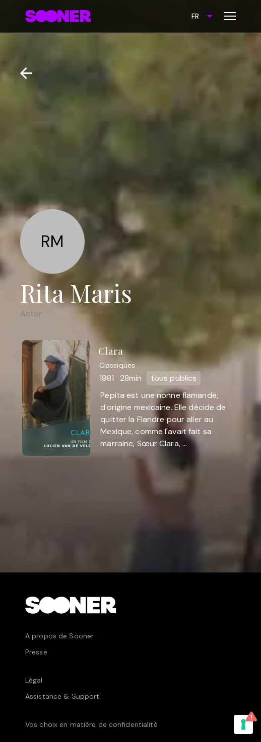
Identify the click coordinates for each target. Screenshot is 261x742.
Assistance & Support (62, 696)
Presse (36, 651)
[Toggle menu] (230, 16)
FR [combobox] (195, 16)
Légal (34, 680)
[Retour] (22, 73)
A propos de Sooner (59, 635)
